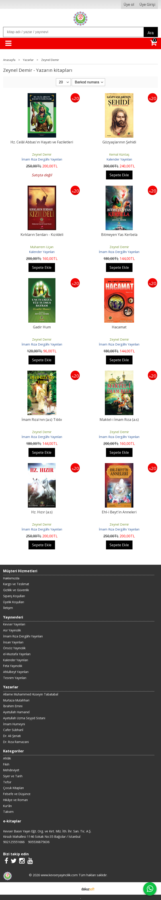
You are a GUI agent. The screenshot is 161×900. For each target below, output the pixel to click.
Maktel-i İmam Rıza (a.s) (119, 419)
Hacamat (119, 327)
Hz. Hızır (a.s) (42, 512)
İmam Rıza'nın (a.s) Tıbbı (42, 419)
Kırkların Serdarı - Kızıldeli (41, 234)
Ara (151, 33)
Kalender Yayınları (119, 159)
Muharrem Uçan (41, 247)
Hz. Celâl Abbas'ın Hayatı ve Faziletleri (41, 142)
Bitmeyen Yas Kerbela (119, 234)
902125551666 (13, 842)
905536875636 (38, 842)
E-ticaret (73, 888)
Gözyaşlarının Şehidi (119, 142)
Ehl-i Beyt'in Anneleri (119, 512)
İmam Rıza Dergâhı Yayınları (42, 159)
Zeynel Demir (41, 154)
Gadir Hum (42, 327)
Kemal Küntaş (119, 154)
